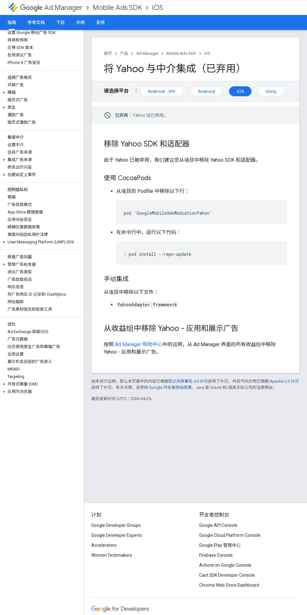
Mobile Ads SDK (117, 7)
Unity (271, 91)
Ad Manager (51, 7)
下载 (60, 22)
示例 (80, 22)
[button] (40, 92)
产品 (124, 53)
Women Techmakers (111, 555)
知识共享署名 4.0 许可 (188, 381)
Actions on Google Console (225, 565)
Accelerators (104, 545)
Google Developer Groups (116, 525)
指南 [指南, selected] (11, 22)
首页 (108, 53)
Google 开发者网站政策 (170, 387)
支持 (100, 22)
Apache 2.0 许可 (284, 381)
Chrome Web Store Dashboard (229, 585)
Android (162, 91)
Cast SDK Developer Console (227, 575)
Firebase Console (216, 555)
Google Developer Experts (116, 535)
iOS (157, 7)
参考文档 (36, 22)
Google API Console (218, 525)
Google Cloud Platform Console (230, 535)
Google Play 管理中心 (220, 545)
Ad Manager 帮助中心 (138, 344)
